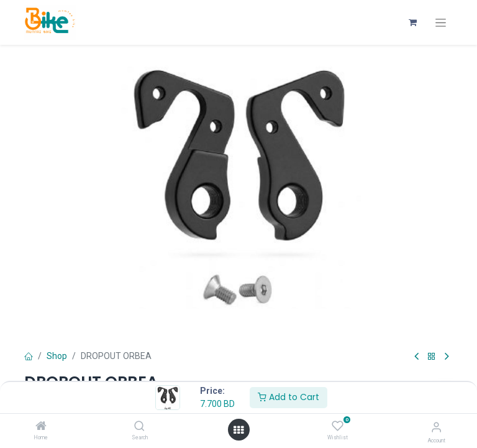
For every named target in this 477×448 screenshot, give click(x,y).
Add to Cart (288, 397)
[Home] (41, 427)
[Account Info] (436, 427)
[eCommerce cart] (412, 22)
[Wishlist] (337, 426)
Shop (57, 356)
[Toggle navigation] (441, 23)
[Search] (139, 427)
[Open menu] (238, 429)
